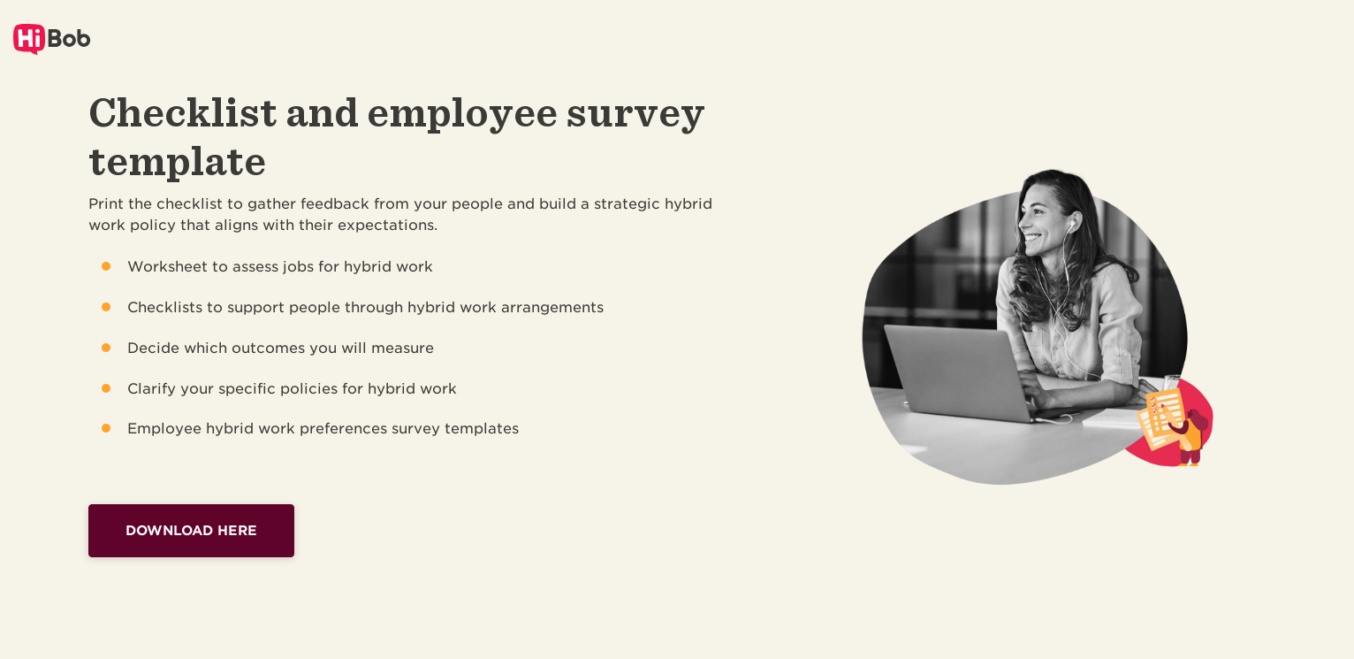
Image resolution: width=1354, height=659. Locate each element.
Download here (191, 531)
